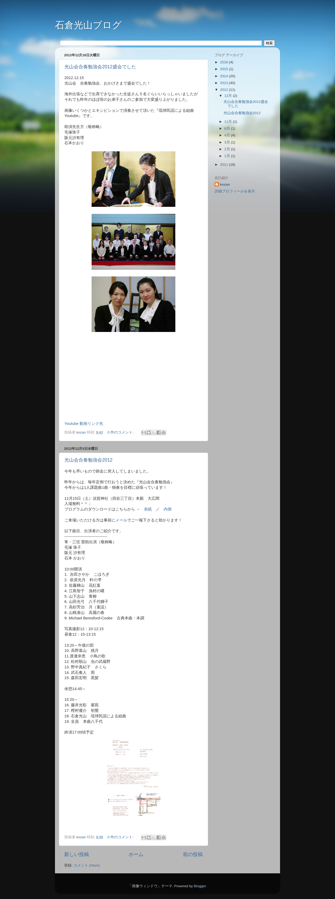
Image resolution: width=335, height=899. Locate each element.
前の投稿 (193, 854)
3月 (227, 142)
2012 (224, 90)
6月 (227, 128)
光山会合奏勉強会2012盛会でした (100, 66)
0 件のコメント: (121, 432)
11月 (228, 122)
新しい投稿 (76, 854)
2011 (224, 165)
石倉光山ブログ (88, 25)
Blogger (200, 886)
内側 (167, 509)
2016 (224, 62)
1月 (227, 156)
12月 (228, 96)
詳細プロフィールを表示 (235, 191)
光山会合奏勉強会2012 (88, 460)
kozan (225, 184)
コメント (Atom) (87, 865)
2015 (224, 69)
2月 (227, 149)
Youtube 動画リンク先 (83, 423)
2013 (224, 83)
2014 (224, 76)
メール (121, 520)
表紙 (148, 509)
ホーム (136, 854)
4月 (227, 135)
